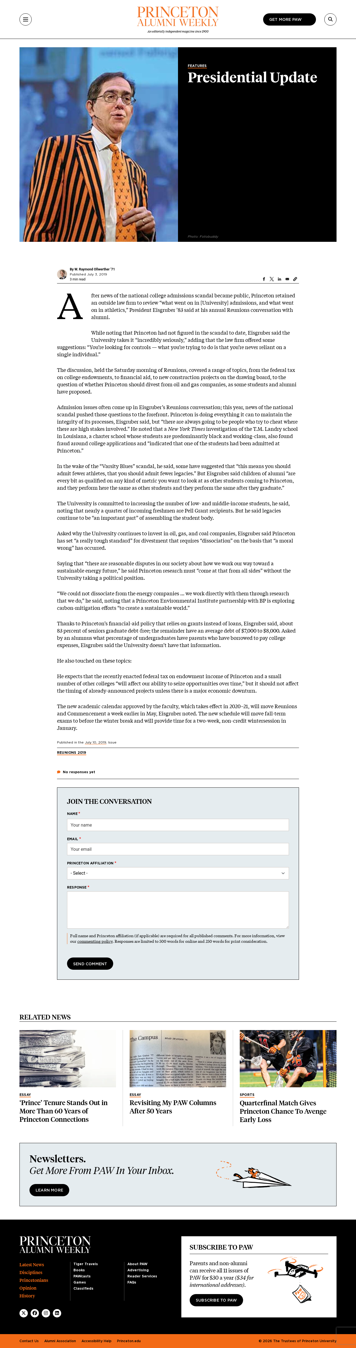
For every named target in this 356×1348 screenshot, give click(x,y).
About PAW (137, 1264)
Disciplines (30, 1272)
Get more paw (285, 20)
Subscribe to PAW (216, 1300)
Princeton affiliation (90, 863)
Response (77, 887)
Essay (25, 1094)
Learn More (49, 1190)
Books (79, 1270)
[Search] (330, 19)
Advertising (138, 1270)
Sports (247, 1094)
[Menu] (25, 19)
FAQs (131, 1282)
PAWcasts (82, 1276)
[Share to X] (272, 279)
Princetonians (33, 1280)
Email (72, 839)
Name (72, 813)
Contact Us (29, 1341)
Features (197, 66)
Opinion (27, 1288)
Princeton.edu (129, 1341)
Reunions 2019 (71, 752)
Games (79, 1282)
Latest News (31, 1264)
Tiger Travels (85, 1264)
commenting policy (95, 941)
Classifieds (83, 1288)
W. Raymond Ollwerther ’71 (95, 269)
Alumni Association (60, 1341)
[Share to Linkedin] (279, 279)
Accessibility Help (96, 1341)
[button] (295, 279)
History (27, 1296)
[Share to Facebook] (264, 279)
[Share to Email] (287, 279)
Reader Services (142, 1276)
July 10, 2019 (95, 742)
